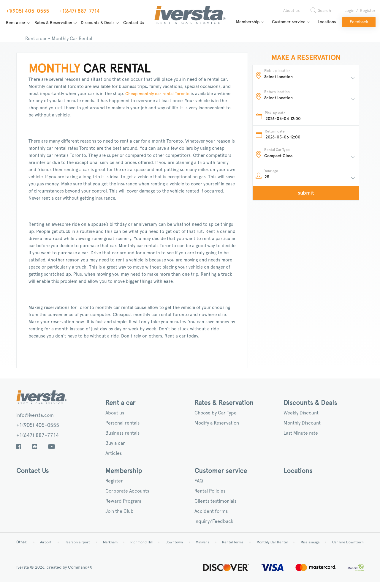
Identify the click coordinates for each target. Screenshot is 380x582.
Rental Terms (232, 542)
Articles (113, 453)
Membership (247, 22)
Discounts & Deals (97, 23)
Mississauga (309, 542)
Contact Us (133, 23)
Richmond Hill (141, 542)
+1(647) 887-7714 (37, 435)
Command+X (80, 567)
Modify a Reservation (216, 423)
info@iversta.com (35, 415)
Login (349, 11)
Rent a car (16, 23)
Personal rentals (122, 423)
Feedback (359, 22)
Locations (327, 22)
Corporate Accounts (127, 491)
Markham (110, 542)
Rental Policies (209, 491)
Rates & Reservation (53, 23)
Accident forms (211, 511)
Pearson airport (77, 542)
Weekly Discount (301, 413)
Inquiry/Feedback (213, 521)
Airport (46, 542)
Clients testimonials (215, 501)
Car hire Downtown (348, 542)
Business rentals (122, 433)
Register (368, 11)
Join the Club (119, 511)
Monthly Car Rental (272, 542)
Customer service (288, 22)
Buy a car (115, 443)
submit (306, 193)
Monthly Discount (302, 423)
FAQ (198, 481)
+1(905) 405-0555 (37, 425)
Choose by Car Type (215, 413)
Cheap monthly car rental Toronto (156, 94)
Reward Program (123, 501)
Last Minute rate (301, 433)
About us (291, 11)
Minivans (202, 542)
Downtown (174, 542)
